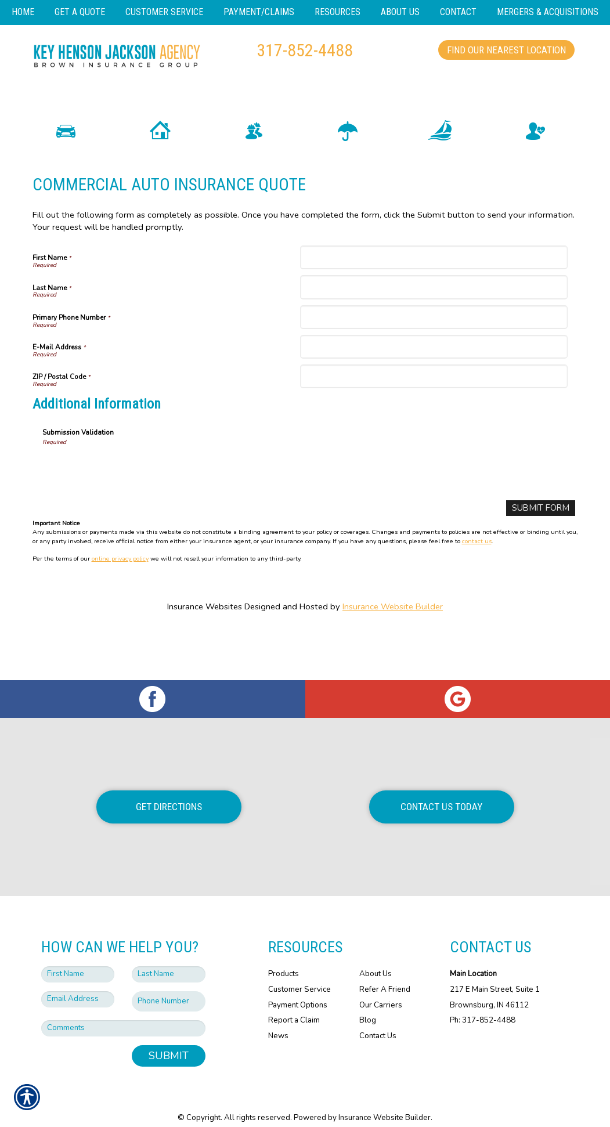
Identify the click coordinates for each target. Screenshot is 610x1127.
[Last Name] (434, 325)
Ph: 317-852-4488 (482, 1007)
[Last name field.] (168, 961)
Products (283, 961)
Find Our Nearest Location (506, 50)
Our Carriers (380, 992)
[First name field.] (78, 961)
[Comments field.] (123, 1015)
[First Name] (434, 294)
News (278, 1023)
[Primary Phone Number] (434, 354)
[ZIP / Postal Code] (434, 413)
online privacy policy (120, 595)
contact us (477, 577)
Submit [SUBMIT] (169, 1043)
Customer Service (299, 976)
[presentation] (130, 506)
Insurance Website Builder (392, 643)
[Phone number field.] (168, 988)
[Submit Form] (541, 545)
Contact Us (377, 1023)
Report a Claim (294, 1007)
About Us (375, 961)
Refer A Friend (384, 976)
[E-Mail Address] (434, 384)
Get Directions (169, 794)
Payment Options (297, 992)
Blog (367, 1007)
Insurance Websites (204, 643)
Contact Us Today (441, 794)
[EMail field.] (78, 986)
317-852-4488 (305, 50)
